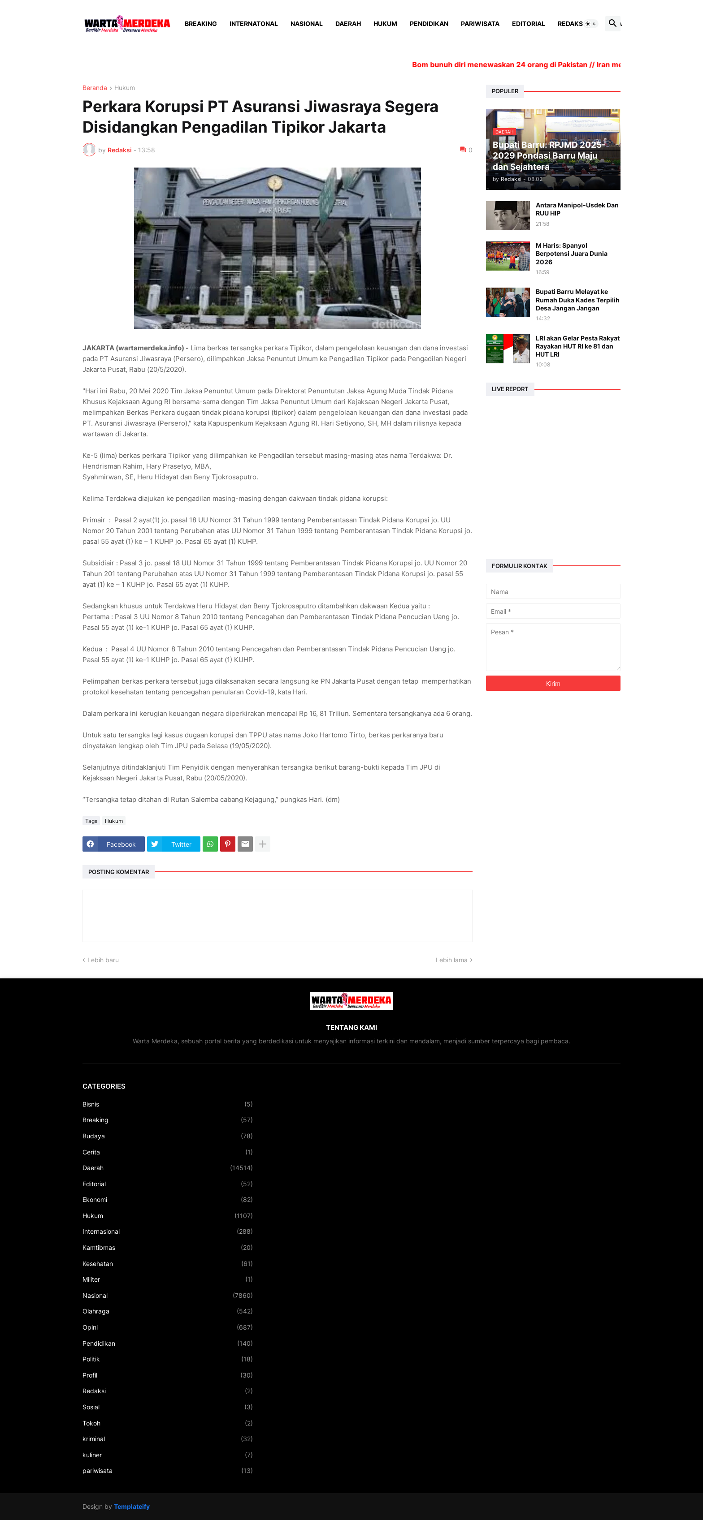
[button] (591, 23)
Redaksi (571, 23)
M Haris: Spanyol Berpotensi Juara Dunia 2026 (572, 253)
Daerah (348, 23)
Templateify (132, 1506)
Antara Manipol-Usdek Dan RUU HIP (577, 209)
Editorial (528, 23)
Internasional (167, 1231)
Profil (167, 1375)
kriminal (167, 1438)
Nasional (307, 23)
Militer (167, 1279)
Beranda (94, 88)
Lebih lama (452, 960)
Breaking (201, 23)
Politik (167, 1359)
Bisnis (167, 1104)
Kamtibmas (167, 1247)
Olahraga (167, 1311)
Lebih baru (103, 960)
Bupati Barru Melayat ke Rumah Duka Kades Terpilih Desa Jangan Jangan (578, 299)
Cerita (167, 1152)
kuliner (167, 1455)
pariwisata (167, 1470)
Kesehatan (167, 1263)
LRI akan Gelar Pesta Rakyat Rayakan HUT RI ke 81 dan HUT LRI (578, 346)
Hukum (385, 23)
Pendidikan (429, 23)
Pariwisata (480, 23)
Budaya (167, 1136)
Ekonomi (167, 1199)
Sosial (167, 1407)
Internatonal (254, 23)
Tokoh (167, 1423)
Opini (167, 1327)
